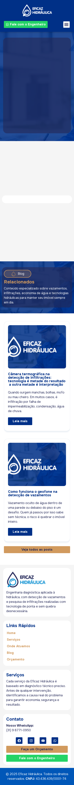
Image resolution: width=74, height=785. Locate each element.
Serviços (13, 640)
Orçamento (15, 659)
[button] (66, 24)
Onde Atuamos (18, 646)
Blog (10, 653)
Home (11, 633)
